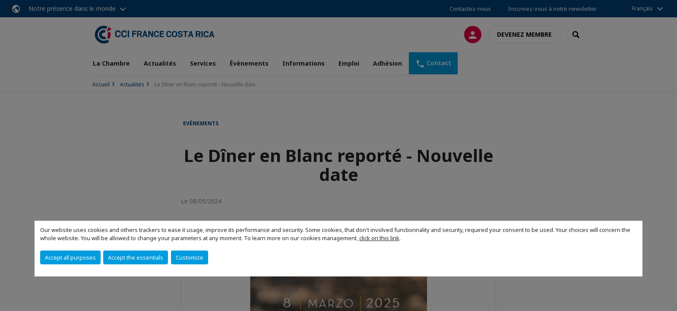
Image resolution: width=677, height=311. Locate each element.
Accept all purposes (70, 257)
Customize (189, 257)
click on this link (379, 238)
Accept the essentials (135, 257)
